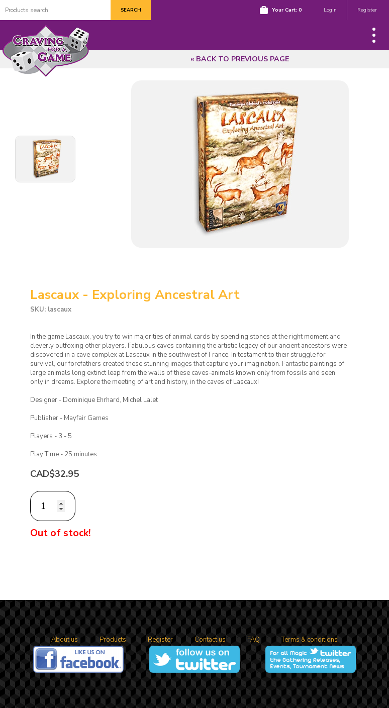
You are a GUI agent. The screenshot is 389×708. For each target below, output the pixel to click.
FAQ (253, 639)
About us (64, 639)
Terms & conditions (309, 639)
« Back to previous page (239, 59)
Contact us (210, 639)
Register (367, 10)
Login (330, 10)
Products (113, 639)
